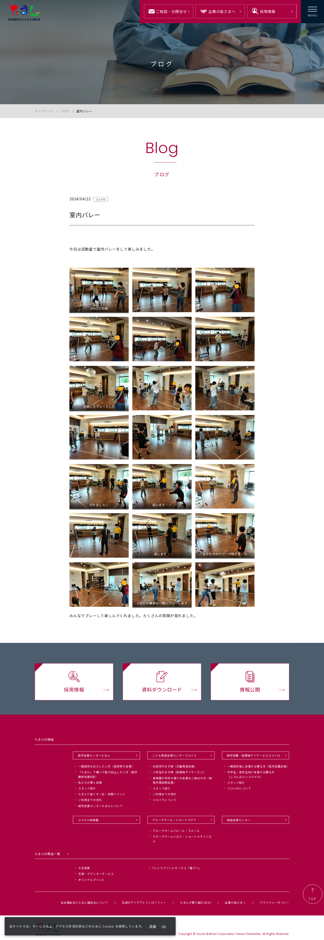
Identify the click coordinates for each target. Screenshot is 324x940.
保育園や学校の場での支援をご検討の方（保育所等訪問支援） (182, 780)
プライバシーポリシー (274, 902)
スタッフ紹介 (87, 788)
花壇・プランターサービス (96, 874)
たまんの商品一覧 (47, 854)
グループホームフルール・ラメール (176, 831)
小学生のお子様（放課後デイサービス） (179, 772)
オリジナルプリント (91, 880)
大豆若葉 (84, 868)
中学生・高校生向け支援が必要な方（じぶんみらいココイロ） (251, 774)
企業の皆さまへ (235, 902)
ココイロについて (239, 788)
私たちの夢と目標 (90, 782)
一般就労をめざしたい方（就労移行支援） (106, 766)
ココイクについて (164, 800)
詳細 (153, 926)
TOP (312, 894)
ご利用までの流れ (90, 800)
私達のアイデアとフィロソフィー (144, 902)
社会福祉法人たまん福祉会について (84, 902)
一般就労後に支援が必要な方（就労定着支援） (258, 766)
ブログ (65, 111)
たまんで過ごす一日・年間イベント (101, 794)
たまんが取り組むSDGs (195, 902)
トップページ (44, 111)
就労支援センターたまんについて (100, 806)
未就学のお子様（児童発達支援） (175, 766)
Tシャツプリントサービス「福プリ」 (177, 868)
